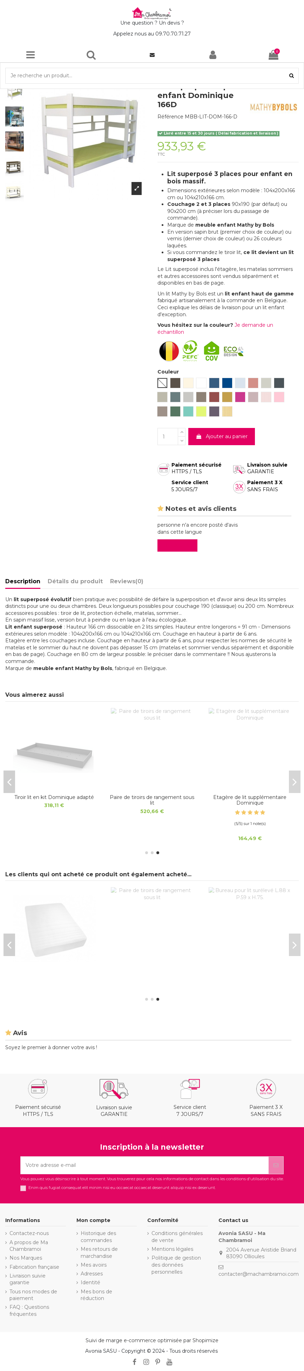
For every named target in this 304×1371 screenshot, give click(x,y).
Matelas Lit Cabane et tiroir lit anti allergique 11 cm (152, 800)
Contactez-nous (29, 1233)
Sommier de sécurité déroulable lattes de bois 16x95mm (250, 800)
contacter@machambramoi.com (258, 1274)
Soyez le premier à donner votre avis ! (51, 1047)
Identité (90, 1282)
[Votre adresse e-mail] (145, 1165)
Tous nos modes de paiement (33, 1295)
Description (22, 581)
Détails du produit (75, 581)
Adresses (92, 1274)
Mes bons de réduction (96, 1295)
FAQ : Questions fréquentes (29, 1310)
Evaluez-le (178, 545)
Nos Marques (25, 1258)
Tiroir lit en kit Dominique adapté (54, 976)
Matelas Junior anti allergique (54, 797)
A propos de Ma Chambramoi (28, 1246)
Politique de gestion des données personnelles (176, 1265)
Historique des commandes (98, 1236)
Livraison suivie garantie (27, 1279)
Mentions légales (172, 1249)
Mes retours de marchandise (99, 1252)
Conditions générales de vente (177, 1236)
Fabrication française (34, 1267)
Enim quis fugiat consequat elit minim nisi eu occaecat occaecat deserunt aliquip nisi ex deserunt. (122, 1187)
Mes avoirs (94, 1265)
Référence (170, 116)
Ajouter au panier (222, 436)
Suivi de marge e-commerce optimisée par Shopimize (152, 1340)
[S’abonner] (276, 1165)
